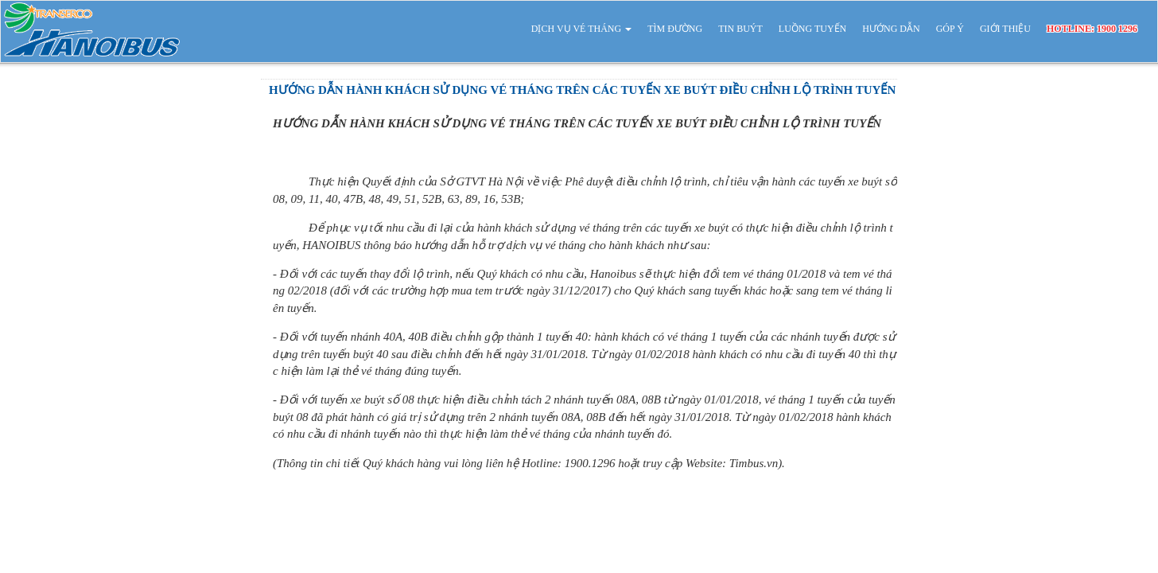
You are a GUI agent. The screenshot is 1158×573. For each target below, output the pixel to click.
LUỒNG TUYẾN (812, 28)
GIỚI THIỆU (1005, 28)
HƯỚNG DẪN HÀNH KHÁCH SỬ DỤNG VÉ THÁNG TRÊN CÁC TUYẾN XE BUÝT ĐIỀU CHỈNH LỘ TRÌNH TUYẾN (582, 90)
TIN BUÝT (740, 28)
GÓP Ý (950, 28)
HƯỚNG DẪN (890, 28)
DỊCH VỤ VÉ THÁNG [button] (581, 28)
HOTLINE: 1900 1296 (1092, 28)
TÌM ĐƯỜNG (674, 28)
